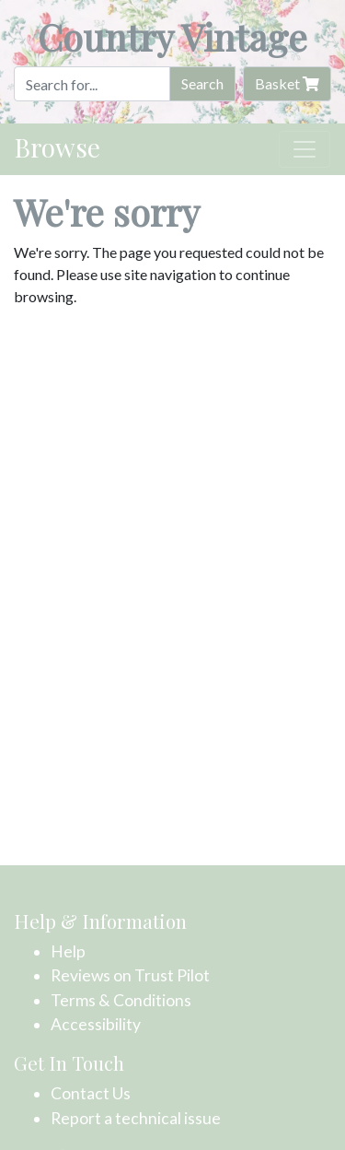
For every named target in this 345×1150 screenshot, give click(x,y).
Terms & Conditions (121, 1000)
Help (68, 951)
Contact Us (91, 1093)
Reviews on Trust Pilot (130, 975)
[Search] (92, 83)
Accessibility (96, 1024)
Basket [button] (287, 83)
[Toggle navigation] (304, 149)
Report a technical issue (136, 1118)
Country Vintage (172, 36)
